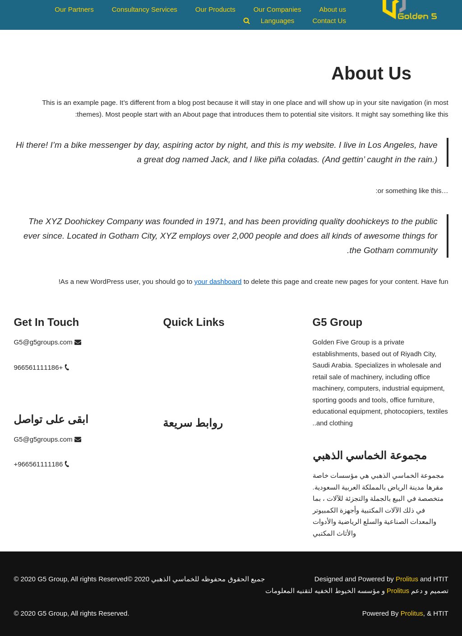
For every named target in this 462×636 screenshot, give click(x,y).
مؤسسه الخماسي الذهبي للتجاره (210, 443)
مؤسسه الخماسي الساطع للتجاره (211, 491)
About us (332, 9)
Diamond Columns (190, 374)
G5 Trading (179, 342)
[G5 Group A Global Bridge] (410, 15)
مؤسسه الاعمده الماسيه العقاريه (209, 475)
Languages (278, 20)
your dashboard (219, 281)
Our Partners (75, 9)
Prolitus (407, 579)
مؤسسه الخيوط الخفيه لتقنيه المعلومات (220, 459)
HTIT (170, 358)
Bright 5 (174, 390)
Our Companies (277, 9)
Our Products (216, 9)
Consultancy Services (145, 9)
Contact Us (329, 20)
